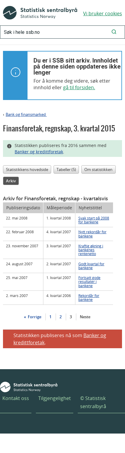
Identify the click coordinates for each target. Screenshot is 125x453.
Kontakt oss (15, 398)
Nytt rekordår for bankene (92, 233)
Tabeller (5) (66, 169)
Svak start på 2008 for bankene (93, 220)
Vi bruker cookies (102, 13)
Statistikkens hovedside (27, 169)
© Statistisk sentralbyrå (93, 402)
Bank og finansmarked (26, 114)
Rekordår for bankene (88, 297)
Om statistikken (98, 169)
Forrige (34, 316)
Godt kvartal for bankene (91, 265)
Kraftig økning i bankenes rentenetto (90, 249)
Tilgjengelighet (54, 398)
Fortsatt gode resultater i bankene (89, 281)
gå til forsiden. (79, 87)
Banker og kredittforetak (39, 151)
